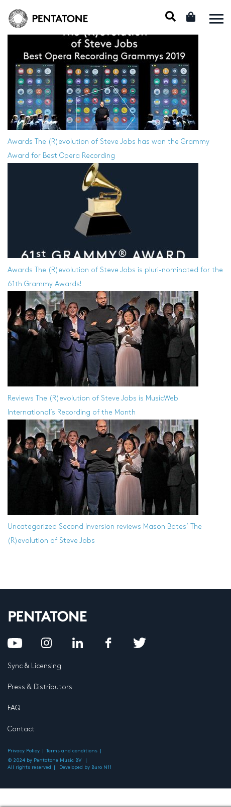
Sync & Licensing (34, 666)
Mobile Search (170, 16)
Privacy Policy (24, 750)
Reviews (21, 398)
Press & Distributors (40, 687)
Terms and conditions (71, 750)
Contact (21, 729)
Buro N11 (101, 767)
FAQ (14, 708)
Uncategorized (32, 526)
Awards (20, 141)
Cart (191, 17)
